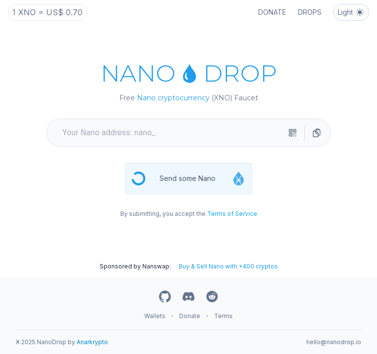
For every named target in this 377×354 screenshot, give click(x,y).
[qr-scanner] (292, 133)
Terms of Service (232, 213)
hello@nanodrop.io (333, 342)
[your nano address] (172, 133)
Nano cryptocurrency (173, 97)
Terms (223, 316)
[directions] (316, 133)
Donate (189, 316)
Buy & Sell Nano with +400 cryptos (228, 266)
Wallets (154, 316)
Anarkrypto (92, 342)
